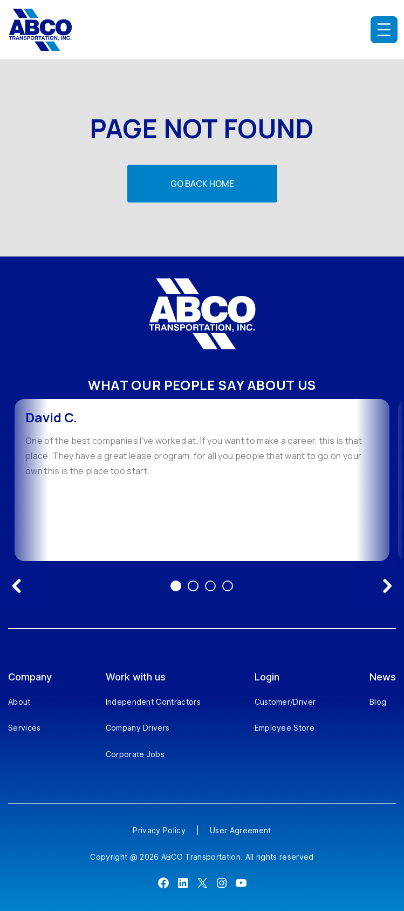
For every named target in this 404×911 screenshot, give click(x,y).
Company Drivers (138, 727)
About (19, 701)
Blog (377, 701)
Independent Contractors (153, 701)
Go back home (202, 184)
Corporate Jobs (135, 754)
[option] (202, 480)
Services (24, 727)
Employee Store (284, 727)
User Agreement (240, 830)
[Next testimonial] (387, 586)
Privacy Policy (159, 830)
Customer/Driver (285, 701)
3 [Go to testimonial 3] (210, 586)
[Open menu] (384, 29)
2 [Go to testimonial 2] (193, 586)
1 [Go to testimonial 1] (175, 586)
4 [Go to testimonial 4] (227, 586)
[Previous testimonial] (16, 586)
